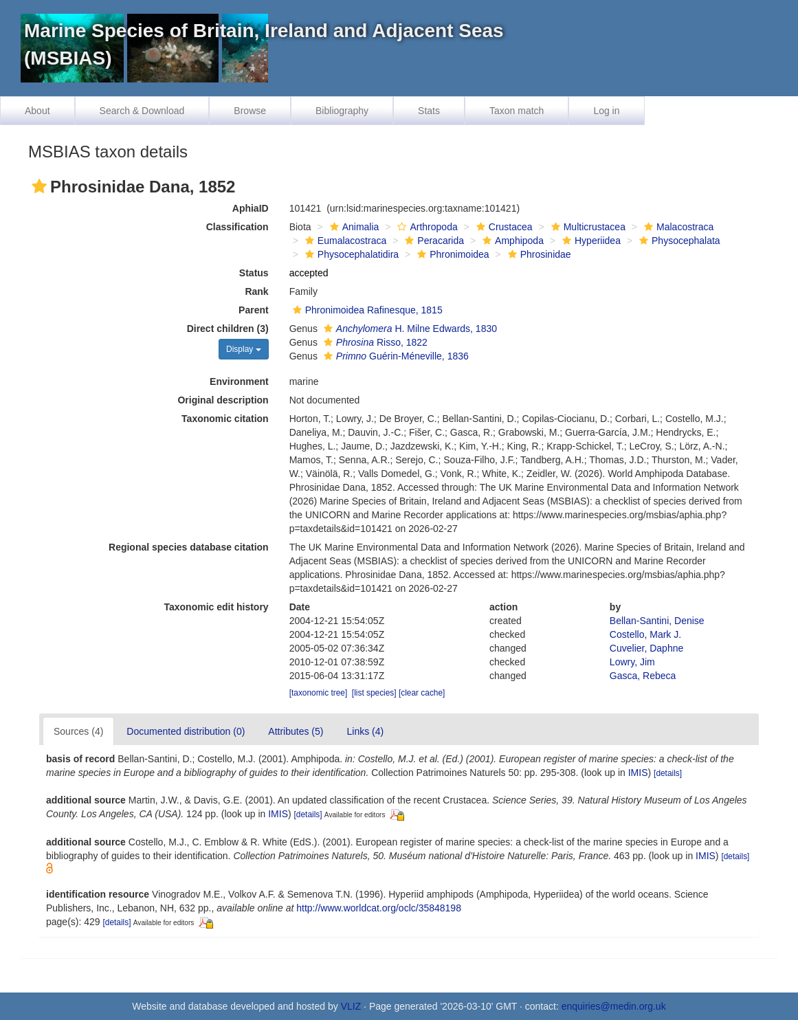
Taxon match (516, 110)
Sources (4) (78, 731)
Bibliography (341, 110)
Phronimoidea (451, 254)
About (37, 110)
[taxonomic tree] (318, 693)
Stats (429, 110)
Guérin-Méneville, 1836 (394, 356)
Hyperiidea (590, 240)
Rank (256, 291)
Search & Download (142, 110)
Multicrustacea (586, 226)
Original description (222, 400)
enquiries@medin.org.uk (614, 1006)
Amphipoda (511, 240)
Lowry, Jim (632, 661)
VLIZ (351, 1006)
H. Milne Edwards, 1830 (408, 328)
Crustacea (503, 226)
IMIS (638, 772)
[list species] (374, 693)
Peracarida (432, 240)
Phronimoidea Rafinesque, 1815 (366, 309)
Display (243, 349)
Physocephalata (678, 240)
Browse (250, 110)
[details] (668, 773)
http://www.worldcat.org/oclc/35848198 (378, 907)
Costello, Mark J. (645, 634)
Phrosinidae (538, 254)
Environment (239, 381)
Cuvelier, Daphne (646, 648)
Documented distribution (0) (185, 731)
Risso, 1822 (374, 342)
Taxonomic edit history (216, 606)
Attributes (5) (295, 731)
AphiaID (250, 208)
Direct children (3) (228, 328)
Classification (237, 226)
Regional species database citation (189, 547)
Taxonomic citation (225, 418)
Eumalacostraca (344, 240)
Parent (254, 309)
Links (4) (365, 731)
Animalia (352, 226)
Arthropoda (425, 226)
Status (254, 272)
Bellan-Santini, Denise (657, 620)
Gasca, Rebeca (643, 675)
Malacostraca (677, 226)
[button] (39, 186)
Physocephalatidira (350, 254)
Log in (606, 110)
